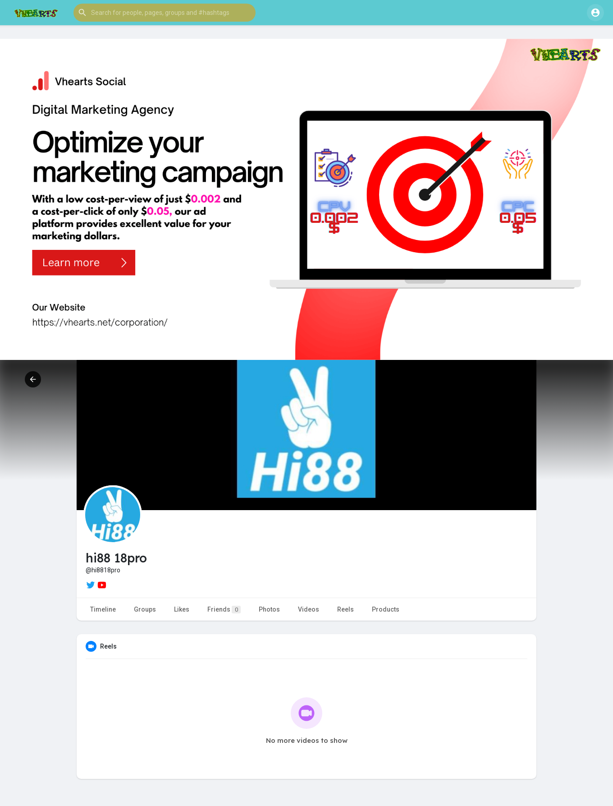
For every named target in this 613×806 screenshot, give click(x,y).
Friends (224, 609)
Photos (269, 609)
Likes (181, 609)
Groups (145, 609)
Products (385, 609)
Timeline (103, 609)
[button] (164, 13)
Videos (308, 609)
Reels (345, 609)
